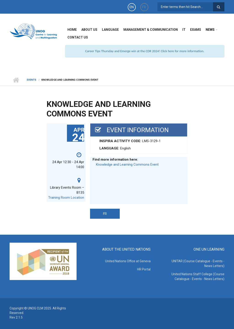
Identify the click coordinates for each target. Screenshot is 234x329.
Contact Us (77, 37)
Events (31, 79)
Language (110, 29)
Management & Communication (150, 29)
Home (72, 29)
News (210, 29)
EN (132, 7)
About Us (89, 29)
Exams (195, 29)
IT (184, 29)
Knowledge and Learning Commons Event (127, 164)
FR (144, 7)
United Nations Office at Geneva (128, 261)
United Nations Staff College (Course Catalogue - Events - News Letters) (197, 276)
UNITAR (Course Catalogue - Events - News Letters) (198, 263)
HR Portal (144, 269)
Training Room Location (66, 197)
